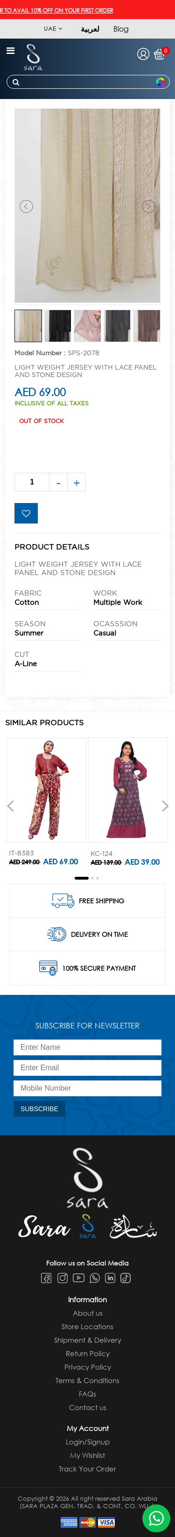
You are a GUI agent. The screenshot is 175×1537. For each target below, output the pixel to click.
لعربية (90, 28)
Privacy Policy (87, 1366)
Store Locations (87, 1326)
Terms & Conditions (87, 1380)
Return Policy (88, 1353)
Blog (121, 28)
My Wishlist (87, 1455)
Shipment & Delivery (87, 1340)
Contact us (87, 1407)
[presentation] (10, 805)
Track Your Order (87, 1468)
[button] (82, 878)
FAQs (87, 1393)
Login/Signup (88, 1441)
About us (88, 1313)
